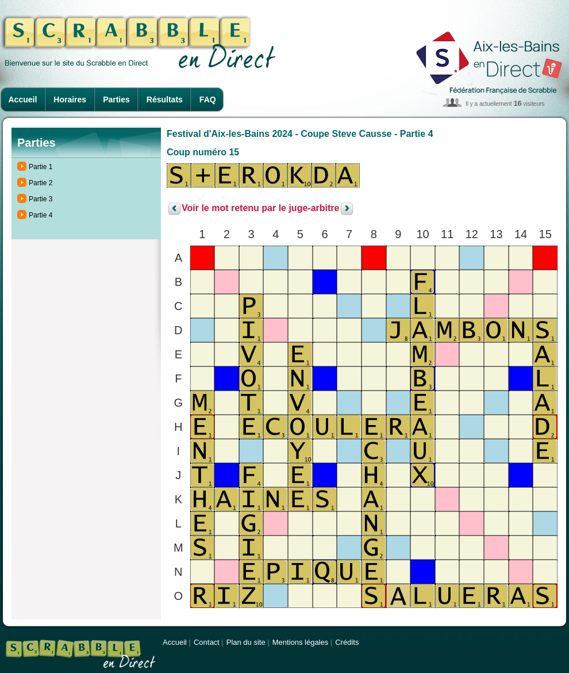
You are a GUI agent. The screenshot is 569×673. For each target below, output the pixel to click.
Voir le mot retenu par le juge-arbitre (260, 208)
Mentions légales (300, 642)
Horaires (69, 99)
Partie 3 (40, 199)
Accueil (23, 99)
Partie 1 (40, 167)
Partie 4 (40, 215)
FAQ (207, 99)
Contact (207, 642)
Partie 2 (40, 183)
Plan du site (246, 642)
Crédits (347, 642)
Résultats (165, 99)
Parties (116, 99)
